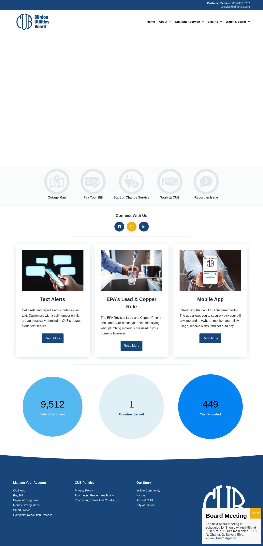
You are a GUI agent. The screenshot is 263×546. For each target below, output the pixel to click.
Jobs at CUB (145, 500)
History (141, 495)
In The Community (148, 490)
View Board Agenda (222, 538)
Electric (215, 21)
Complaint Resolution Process (32, 515)
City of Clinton (146, 505)
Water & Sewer (238, 21)
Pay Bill (18, 495)
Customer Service (190, 21)
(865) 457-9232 (240, 3)
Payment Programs (25, 500)
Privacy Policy (84, 490)
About (166, 21)
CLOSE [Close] (255, 513)
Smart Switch (21, 510)
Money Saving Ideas (26, 505)
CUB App (19, 490)
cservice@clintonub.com (235, 6)
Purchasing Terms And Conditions (97, 500)
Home (151, 21)
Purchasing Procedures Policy (94, 495)
